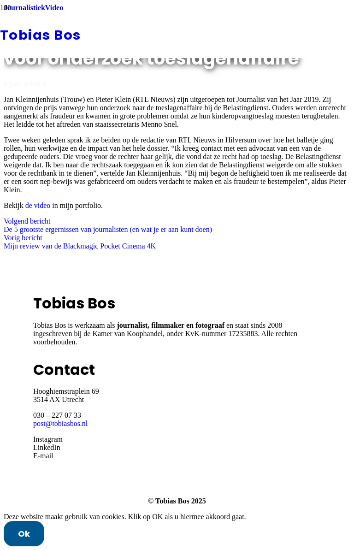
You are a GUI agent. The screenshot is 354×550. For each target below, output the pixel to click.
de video (38, 205)
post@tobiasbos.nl (60, 423)
